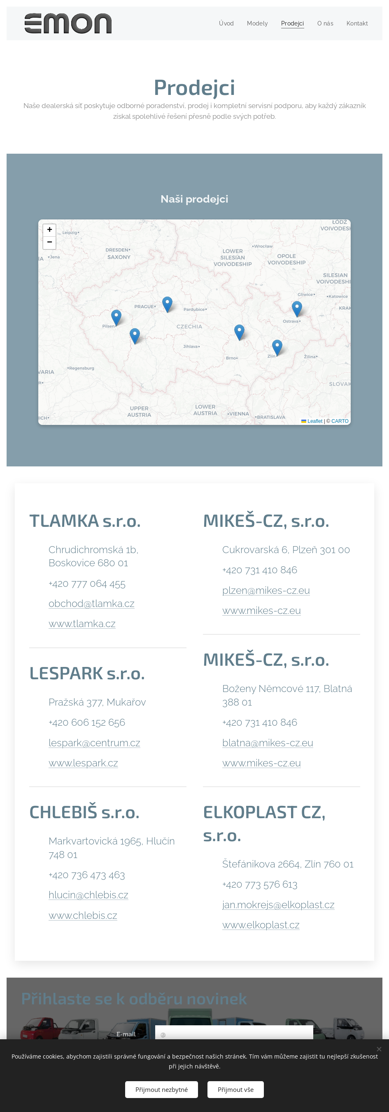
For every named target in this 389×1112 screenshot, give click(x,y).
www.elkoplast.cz (261, 925)
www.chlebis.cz (83, 915)
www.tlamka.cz (82, 624)
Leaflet (311, 421)
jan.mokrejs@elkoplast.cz (278, 904)
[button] (239, 333)
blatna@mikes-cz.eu (267, 742)
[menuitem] (222, 23)
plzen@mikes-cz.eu (266, 590)
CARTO (340, 421)
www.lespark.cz (83, 762)
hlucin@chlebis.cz (88, 895)
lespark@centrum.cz (94, 742)
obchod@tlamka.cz (92, 603)
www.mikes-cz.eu (261, 610)
